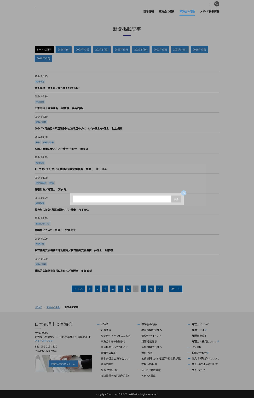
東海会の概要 (166, 11)
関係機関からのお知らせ (114, 347)
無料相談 (146, 352)
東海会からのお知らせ (113, 341)
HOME (38, 307)
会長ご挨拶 (107, 364)
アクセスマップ (44, 341)
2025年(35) (82, 49)
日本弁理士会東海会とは (115, 358)
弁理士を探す (199, 335)
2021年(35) (160, 49)
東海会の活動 (187, 11)
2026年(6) (63, 49)
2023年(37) (121, 49)
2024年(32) (102, 49)
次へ (175, 289)
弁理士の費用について (205, 341)
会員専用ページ (192, 4)
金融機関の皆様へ (151, 347)
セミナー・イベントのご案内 (116, 335)
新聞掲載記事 (149, 341)
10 (159, 289)
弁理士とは (199, 330)
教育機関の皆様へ (151, 330)
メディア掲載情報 (209, 11)
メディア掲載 (148, 375)
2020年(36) (179, 49)
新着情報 (148, 11)
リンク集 (196, 347)
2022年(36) (141, 49)
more (127, 82)
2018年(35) (43, 58)
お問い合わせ (200, 352)
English (208, 4)
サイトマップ (198, 370)
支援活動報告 (149, 364)
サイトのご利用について (205, 364)
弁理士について (200, 324)
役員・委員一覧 (109, 370)
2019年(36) (199, 49)
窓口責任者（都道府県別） (115, 375)
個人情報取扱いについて (205, 358)
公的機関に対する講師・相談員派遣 (161, 358)
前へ (78, 289)
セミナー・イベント (151, 335)
